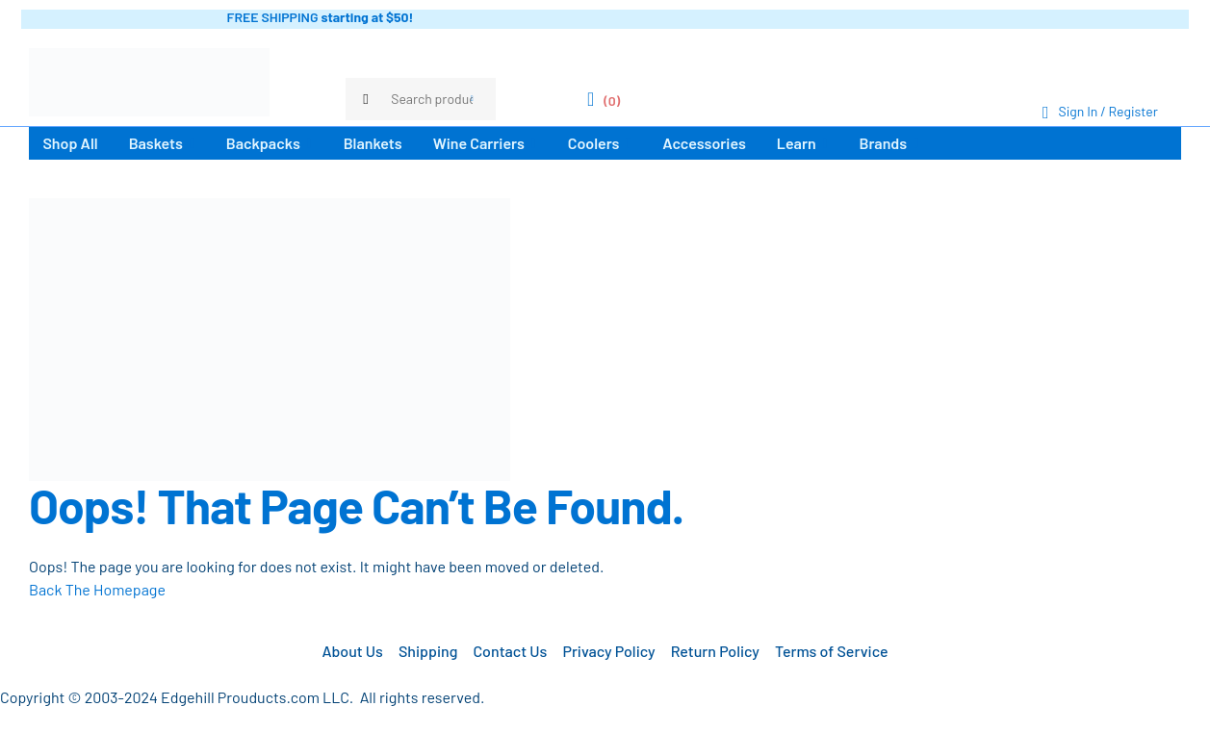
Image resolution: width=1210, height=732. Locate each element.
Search (472, 99)
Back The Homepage (97, 589)
